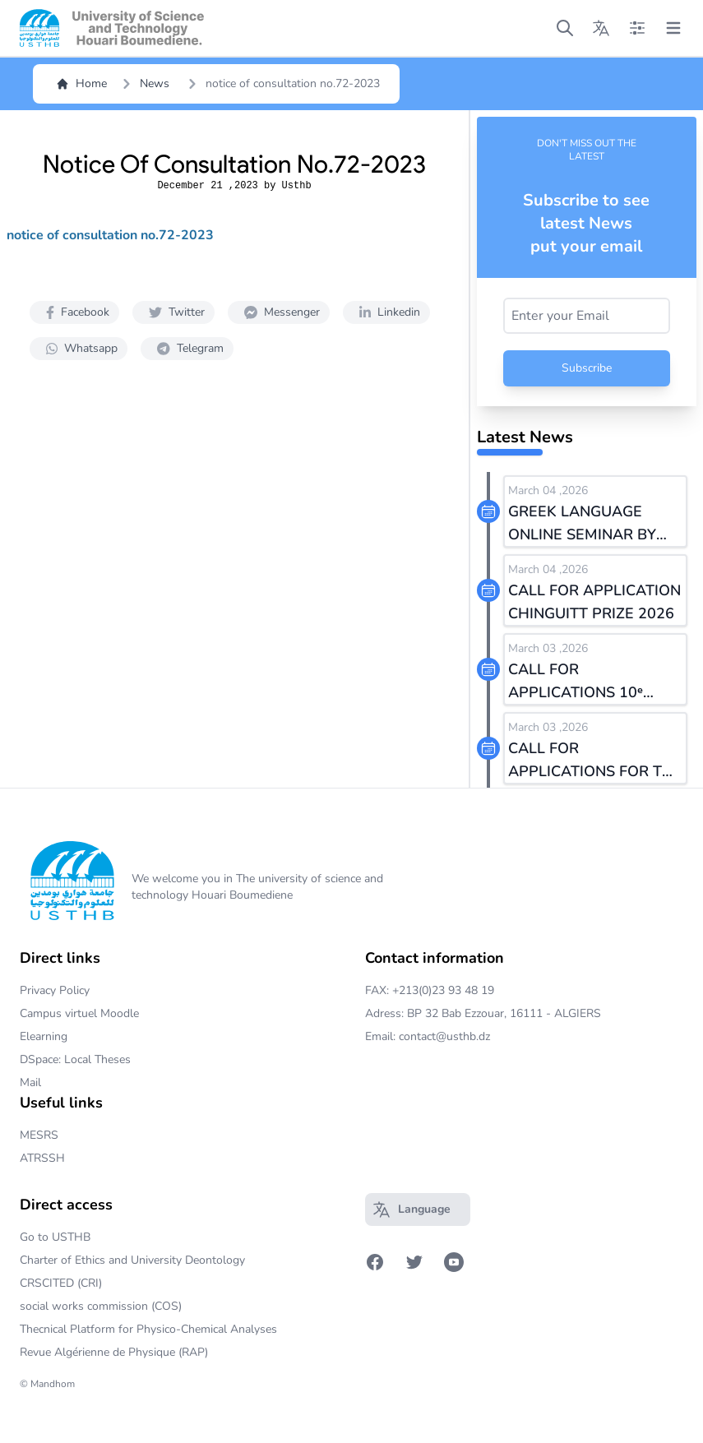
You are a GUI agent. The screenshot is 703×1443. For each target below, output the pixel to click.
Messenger (279, 312)
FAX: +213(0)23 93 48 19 (429, 990)
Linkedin (386, 312)
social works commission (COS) (101, 1306)
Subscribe (587, 368)
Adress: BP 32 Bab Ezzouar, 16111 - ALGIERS (483, 1013)
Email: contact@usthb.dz (427, 1036)
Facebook (74, 312)
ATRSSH (42, 1158)
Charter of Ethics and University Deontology (132, 1260)
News (154, 83)
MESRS (39, 1135)
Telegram (187, 348)
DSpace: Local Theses (75, 1059)
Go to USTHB (55, 1237)
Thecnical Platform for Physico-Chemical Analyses (148, 1329)
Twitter (173, 312)
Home (81, 83)
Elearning (43, 1036)
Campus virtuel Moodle (79, 1013)
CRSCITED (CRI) (61, 1283)
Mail (30, 1082)
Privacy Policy (55, 990)
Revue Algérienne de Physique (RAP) (114, 1352)
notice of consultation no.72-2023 (110, 235)
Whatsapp (78, 348)
